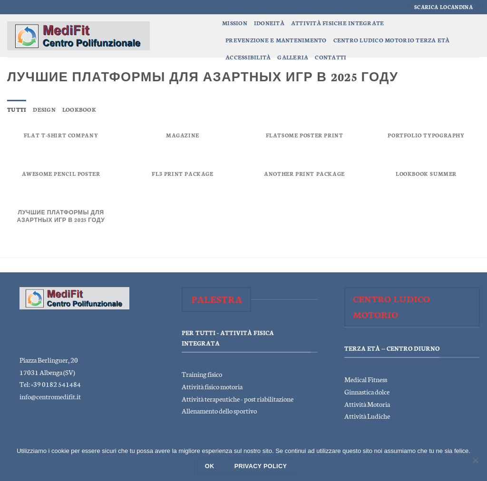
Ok (209, 466)
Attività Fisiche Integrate (337, 23)
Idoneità (269, 23)
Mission (234, 23)
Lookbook (79, 109)
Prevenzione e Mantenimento (276, 40)
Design (44, 109)
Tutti (16, 109)
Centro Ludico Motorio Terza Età (391, 40)
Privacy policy (260, 466)
